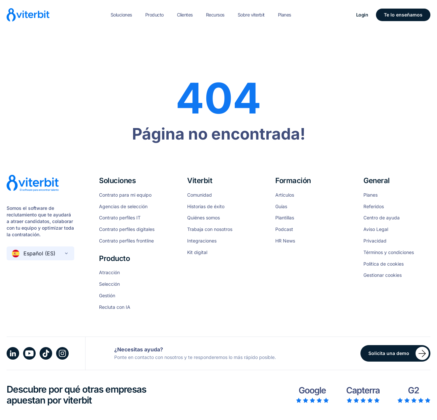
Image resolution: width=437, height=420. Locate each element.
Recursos (215, 14)
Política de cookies (383, 264)
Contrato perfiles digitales (126, 229)
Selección (109, 284)
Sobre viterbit (251, 14)
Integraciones (202, 240)
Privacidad (375, 240)
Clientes (185, 14)
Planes (284, 14)
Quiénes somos (203, 217)
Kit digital (197, 252)
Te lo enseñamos (403, 14)
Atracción (109, 272)
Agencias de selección (123, 206)
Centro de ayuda (381, 217)
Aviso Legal (375, 229)
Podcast (284, 229)
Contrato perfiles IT (120, 217)
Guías (281, 206)
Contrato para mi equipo (125, 195)
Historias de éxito (205, 206)
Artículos (284, 195)
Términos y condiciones (388, 252)
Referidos (373, 206)
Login (362, 14)
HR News (285, 240)
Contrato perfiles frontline (126, 240)
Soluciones (121, 14)
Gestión (107, 295)
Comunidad (199, 195)
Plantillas (284, 217)
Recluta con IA (114, 307)
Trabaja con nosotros (209, 229)
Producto (154, 14)
